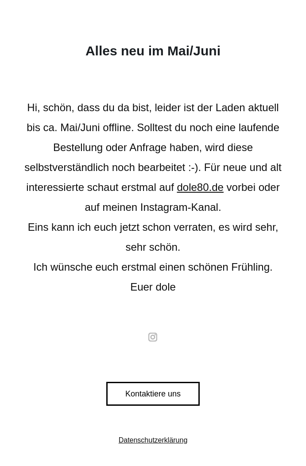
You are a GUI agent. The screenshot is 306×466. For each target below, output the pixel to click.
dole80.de (200, 187)
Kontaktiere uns (153, 393)
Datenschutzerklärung (153, 440)
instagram (153, 337)
